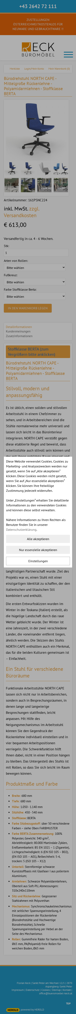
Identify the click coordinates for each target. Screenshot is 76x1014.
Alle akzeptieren (38, 539)
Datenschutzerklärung (21, 529)
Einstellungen (38, 561)
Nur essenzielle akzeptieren (38, 550)
